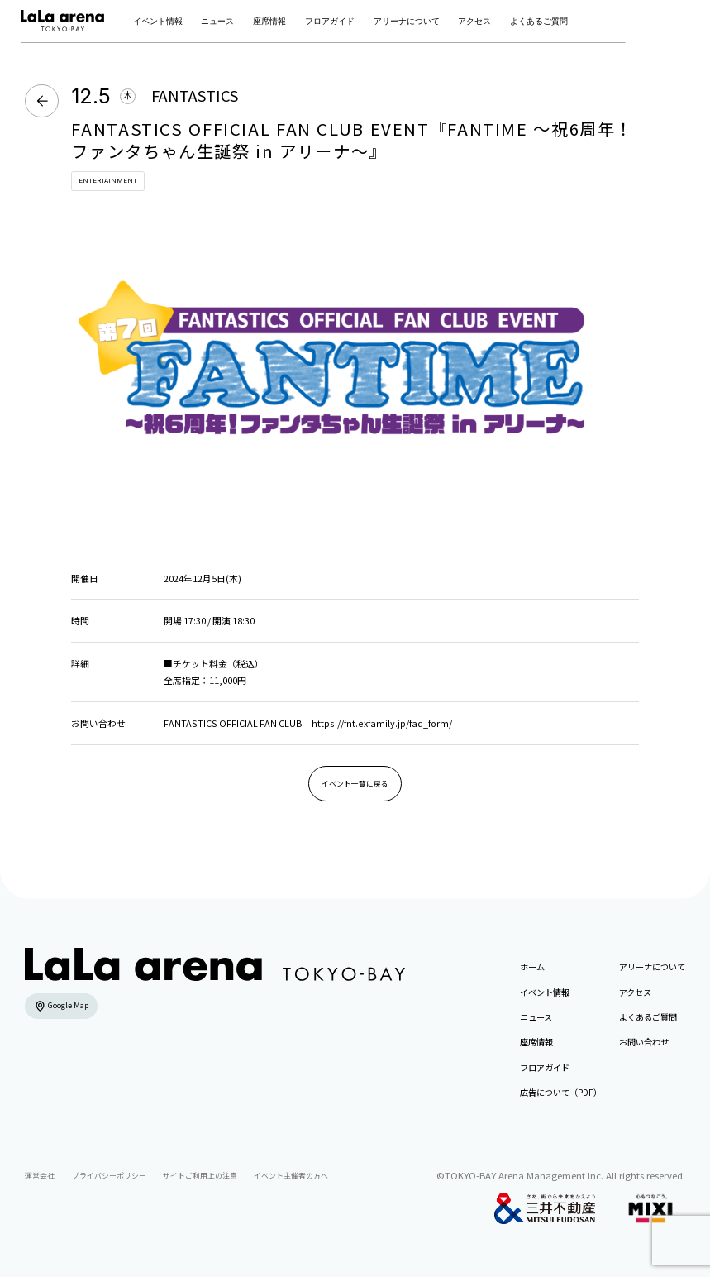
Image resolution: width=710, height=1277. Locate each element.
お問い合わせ (644, 1041)
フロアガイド (330, 21)
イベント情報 (158, 21)
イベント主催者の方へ (291, 1175)
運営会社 (40, 1175)
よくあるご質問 (539, 21)
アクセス (474, 21)
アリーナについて (407, 21)
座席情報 (269, 21)
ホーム (532, 966)
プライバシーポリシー (109, 1175)
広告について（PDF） (561, 1092)
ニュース (217, 21)
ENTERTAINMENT (108, 180)
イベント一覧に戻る (355, 783)
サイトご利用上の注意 (200, 1175)
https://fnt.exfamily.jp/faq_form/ (382, 722)
